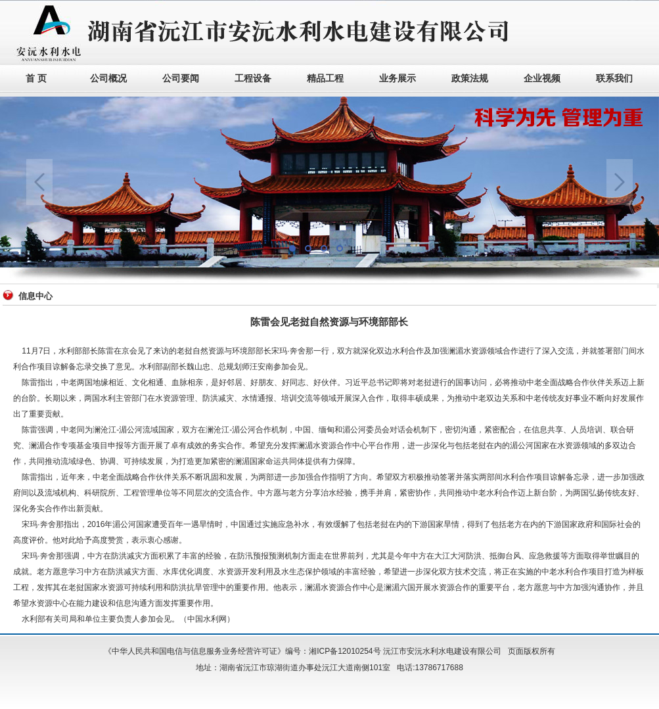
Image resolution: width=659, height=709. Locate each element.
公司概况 (108, 78)
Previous (39, 182)
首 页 (36, 78)
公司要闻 (180, 78)
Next (619, 182)
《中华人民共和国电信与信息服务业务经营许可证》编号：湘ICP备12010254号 (242, 651)
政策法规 (469, 78)
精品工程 (325, 78)
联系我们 (614, 78)
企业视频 (542, 78)
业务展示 (397, 78)
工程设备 (253, 78)
